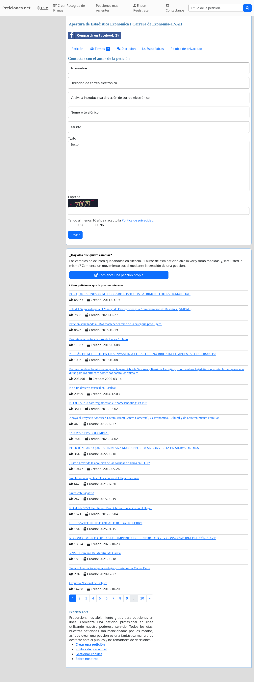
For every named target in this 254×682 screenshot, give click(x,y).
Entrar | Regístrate (141, 8)
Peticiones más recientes (107, 8)
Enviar (75, 235)
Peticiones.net (16, 8)
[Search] (215, 8)
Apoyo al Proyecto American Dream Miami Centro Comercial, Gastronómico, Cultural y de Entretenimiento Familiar (144, 418)
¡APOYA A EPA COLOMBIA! (89, 433)
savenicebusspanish (81, 493)
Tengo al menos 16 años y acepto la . (111, 220)
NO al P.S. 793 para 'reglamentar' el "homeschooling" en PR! (108, 403)
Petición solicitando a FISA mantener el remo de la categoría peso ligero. (115, 324)
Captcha (74, 197)
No (102, 225)
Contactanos (175, 8)
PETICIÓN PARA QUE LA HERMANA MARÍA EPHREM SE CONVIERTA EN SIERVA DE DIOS (134, 448)
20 (142, 598)
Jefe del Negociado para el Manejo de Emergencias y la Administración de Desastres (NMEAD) (130, 309)
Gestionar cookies (89, 654)
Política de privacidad (186, 49)
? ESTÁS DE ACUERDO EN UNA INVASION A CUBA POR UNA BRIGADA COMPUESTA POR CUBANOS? (142, 354)
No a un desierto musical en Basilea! (92, 388)
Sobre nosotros (87, 659)
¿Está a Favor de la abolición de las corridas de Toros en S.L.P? (109, 463)
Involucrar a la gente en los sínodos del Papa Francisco (104, 478)
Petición (77, 49)
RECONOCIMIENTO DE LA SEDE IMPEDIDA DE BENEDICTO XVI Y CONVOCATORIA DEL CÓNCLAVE (142, 538)
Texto (72, 138)
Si (82, 225)
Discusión (126, 49)
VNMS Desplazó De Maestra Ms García (95, 553)
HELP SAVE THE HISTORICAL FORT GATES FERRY (105, 523)
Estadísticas (153, 49)
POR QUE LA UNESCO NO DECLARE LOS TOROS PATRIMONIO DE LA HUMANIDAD (129, 294)
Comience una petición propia (118, 275)
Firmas (100, 49)
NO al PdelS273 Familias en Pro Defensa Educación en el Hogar (110, 508)
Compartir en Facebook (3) (93, 35)
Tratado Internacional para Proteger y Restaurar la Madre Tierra (109, 568)
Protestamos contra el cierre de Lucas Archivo (98, 339)
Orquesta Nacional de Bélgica (88, 583)
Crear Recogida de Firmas (69, 8)
